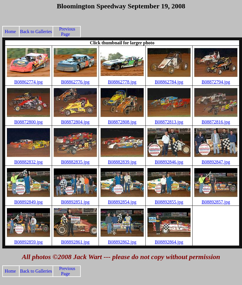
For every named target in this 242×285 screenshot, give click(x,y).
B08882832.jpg (28, 161)
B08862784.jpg (169, 81)
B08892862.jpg (122, 242)
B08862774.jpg (28, 81)
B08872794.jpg (215, 81)
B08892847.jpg (215, 161)
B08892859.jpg (28, 242)
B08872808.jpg (122, 121)
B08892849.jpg (28, 202)
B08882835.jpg (75, 161)
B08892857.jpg (215, 202)
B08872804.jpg (75, 121)
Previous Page (66, 31)
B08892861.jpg (75, 242)
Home (11, 31)
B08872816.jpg (215, 121)
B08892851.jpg (75, 202)
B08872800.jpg (28, 121)
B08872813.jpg (169, 121)
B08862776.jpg (75, 81)
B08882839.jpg (122, 161)
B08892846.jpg (169, 161)
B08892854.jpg (122, 202)
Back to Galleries (36, 31)
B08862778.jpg (122, 81)
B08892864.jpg (169, 242)
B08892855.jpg (169, 202)
